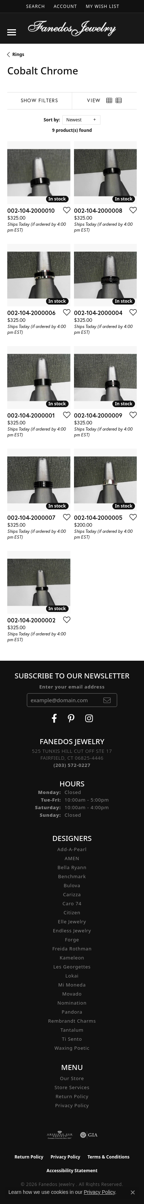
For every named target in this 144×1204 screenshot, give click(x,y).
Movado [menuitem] (72, 994)
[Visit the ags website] (59, 1135)
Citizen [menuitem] (72, 912)
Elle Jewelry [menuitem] (72, 921)
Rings (18, 54)
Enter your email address (72, 686)
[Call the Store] (72, 765)
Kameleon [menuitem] (72, 957)
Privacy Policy (72, 1105)
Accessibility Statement (71, 1171)
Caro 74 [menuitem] (71, 903)
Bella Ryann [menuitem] (71, 867)
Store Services (71, 1087)
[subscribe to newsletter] (107, 700)
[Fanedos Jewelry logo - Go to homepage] (72, 28)
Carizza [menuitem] (72, 894)
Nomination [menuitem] (72, 1003)
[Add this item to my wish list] (64, 210)
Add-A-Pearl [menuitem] (72, 849)
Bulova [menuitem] (71, 885)
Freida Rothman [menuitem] (72, 948)
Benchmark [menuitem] (72, 876)
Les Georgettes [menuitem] (72, 966)
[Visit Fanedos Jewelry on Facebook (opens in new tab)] (54, 718)
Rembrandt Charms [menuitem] (72, 1021)
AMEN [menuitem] (72, 858)
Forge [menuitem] (72, 939)
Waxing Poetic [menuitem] (72, 1048)
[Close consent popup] (133, 1192)
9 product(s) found (72, 130)
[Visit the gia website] (89, 1135)
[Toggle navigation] (11, 32)
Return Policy (72, 1096)
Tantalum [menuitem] (72, 1030)
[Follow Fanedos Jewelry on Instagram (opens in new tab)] (89, 718)
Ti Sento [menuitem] (72, 1039)
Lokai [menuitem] (71, 975)
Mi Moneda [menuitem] (72, 984)
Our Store (72, 1078)
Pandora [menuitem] (72, 1012)
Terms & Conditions (108, 1157)
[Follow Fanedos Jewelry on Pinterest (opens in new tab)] (71, 718)
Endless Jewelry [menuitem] (72, 930)
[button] (35, 6)
